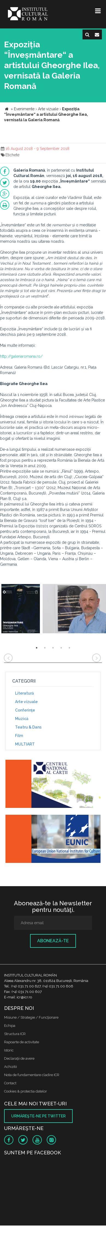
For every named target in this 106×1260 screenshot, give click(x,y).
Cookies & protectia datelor (25, 1091)
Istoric (9, 1050)
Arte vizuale (26, 702)
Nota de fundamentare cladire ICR (31, 1075)
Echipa (9, 1026)
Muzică (21, 718)
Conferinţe (25, 710)
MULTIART (25, 744)
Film (19, 735)
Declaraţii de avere (19, 1058)
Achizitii (10, 1067)
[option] (20, 609)
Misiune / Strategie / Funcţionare (31, 1017)
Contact (10, 1083)
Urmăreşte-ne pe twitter (38, 1116)
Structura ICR (15, 1034)
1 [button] (36, 648)
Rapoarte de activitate (21, 1042)
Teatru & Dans (28, 727)
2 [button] (45, 648)
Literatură (24, 693)
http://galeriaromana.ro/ (21, 356)
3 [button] (53, 648)
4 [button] (61, 648)
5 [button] (69, 648)
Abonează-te (53, 940)
